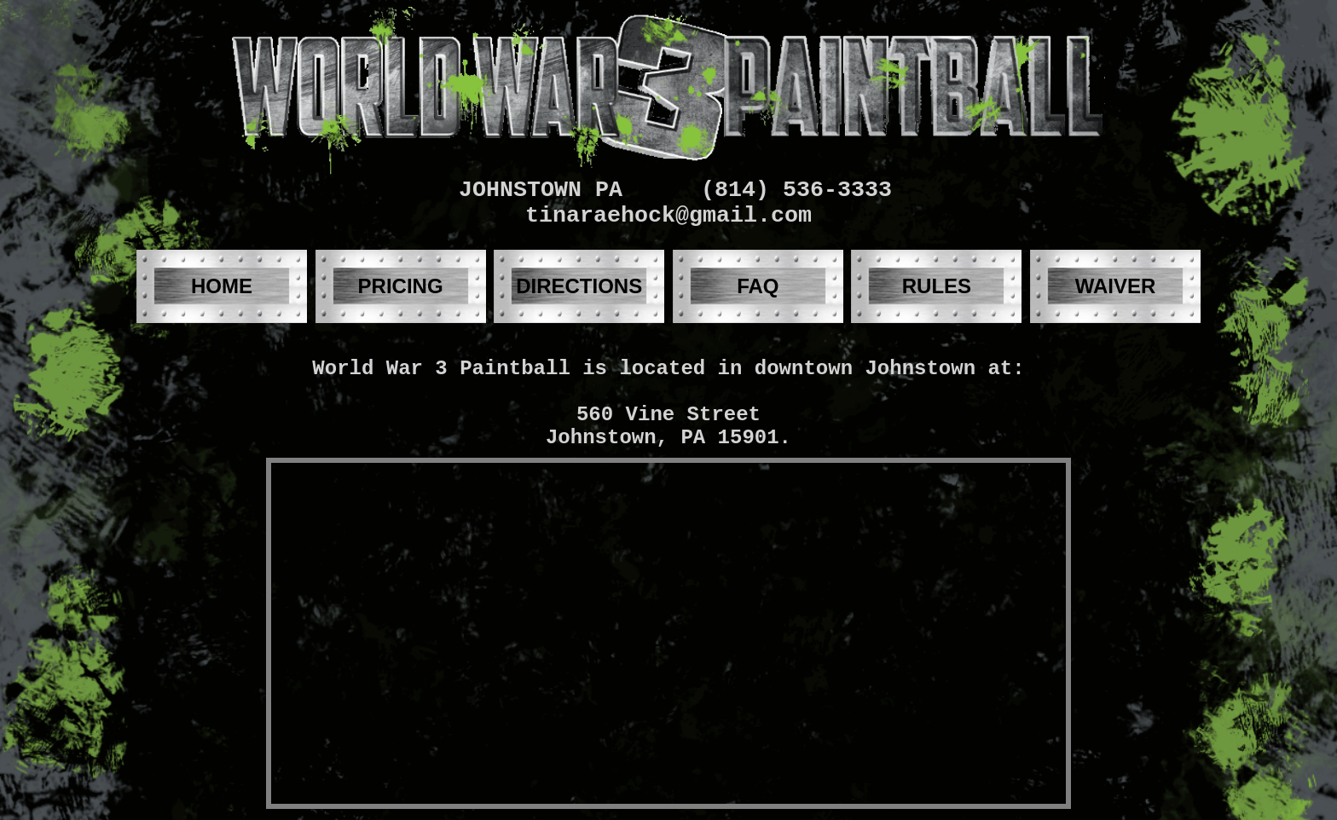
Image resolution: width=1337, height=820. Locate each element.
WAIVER (1115, 285)
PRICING (400, 285)
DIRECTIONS (579, 285)
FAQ (757, 285)
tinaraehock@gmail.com (668, 215)
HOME (221, 285)
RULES (936, 285)
